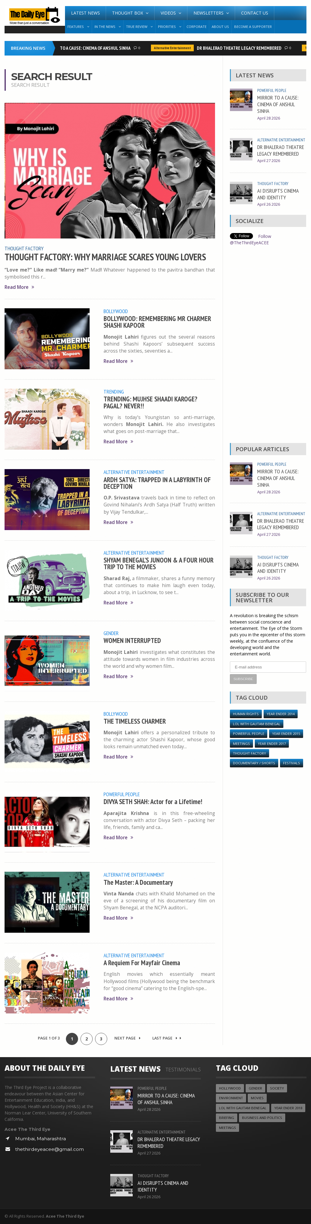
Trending (114, 391)
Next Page (127, 1038)
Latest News (85, 13)
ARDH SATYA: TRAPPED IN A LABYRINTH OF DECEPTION (157, 483)
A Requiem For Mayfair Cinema (142, 962)
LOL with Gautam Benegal (256, 724)
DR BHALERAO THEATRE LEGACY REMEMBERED (241, 48)
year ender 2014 (281, 714)
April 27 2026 (268, 160)
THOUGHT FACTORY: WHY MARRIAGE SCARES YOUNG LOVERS (105, 257)
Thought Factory (24, 248)
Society (277, 1088)
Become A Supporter (253, 26)
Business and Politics (262, 1117)
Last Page (166, 1038)
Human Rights (246, 714)
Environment (231, 1098)
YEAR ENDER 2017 (272, 743)
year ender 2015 (286, 733)
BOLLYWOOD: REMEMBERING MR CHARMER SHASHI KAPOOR (157, 322)
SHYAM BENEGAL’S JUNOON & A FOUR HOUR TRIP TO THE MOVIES (159, 563)
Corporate (196, 26)
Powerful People (122, 794)
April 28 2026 (268, 118)
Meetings (241, 743)
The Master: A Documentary (138, 882)
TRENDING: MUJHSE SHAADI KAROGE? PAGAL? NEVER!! (150, 402)
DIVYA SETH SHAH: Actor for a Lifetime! (153, 801)
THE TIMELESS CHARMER (135, 721)
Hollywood (230, 1088)
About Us (220, 26)
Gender (111, 633)
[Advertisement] (268, 346)
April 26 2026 (268, 204)
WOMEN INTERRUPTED (132, 640)
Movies (257, 1098)
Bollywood (116, 311)
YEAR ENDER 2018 (288, 1108)
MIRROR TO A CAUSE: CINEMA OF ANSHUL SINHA (89, 48)
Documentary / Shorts (254, 763)
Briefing (226, 1117)
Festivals (291, 763)
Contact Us (254, 13)
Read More (19, 287)
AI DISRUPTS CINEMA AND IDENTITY (278, 194)
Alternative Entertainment (174, 48)
